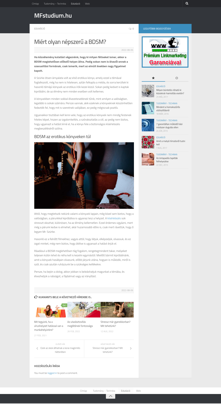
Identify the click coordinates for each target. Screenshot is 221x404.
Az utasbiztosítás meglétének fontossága (80, 324)
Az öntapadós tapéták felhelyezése (167, 160)
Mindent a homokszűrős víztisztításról (168, 109)
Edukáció (74, 4)
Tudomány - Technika (166, 103)
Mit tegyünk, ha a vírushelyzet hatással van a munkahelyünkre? (49, 326)
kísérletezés (114, 218)
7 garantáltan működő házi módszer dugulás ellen (169, 126)
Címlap (35, 4)
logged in (52, 373)
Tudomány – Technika (54, 4)
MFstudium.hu (54, 15)
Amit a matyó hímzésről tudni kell (170, 143)
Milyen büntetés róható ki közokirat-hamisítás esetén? (170, 92)
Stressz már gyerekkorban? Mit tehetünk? (116, 324)
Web (86, 4)
